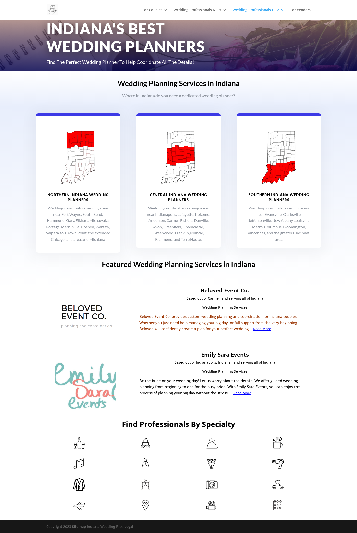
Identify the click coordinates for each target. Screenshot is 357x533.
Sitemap (79, 526)
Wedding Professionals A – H (197, 10)
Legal (128, 526)
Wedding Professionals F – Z (256, 10)
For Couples (152, 10)
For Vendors (300, 10)
